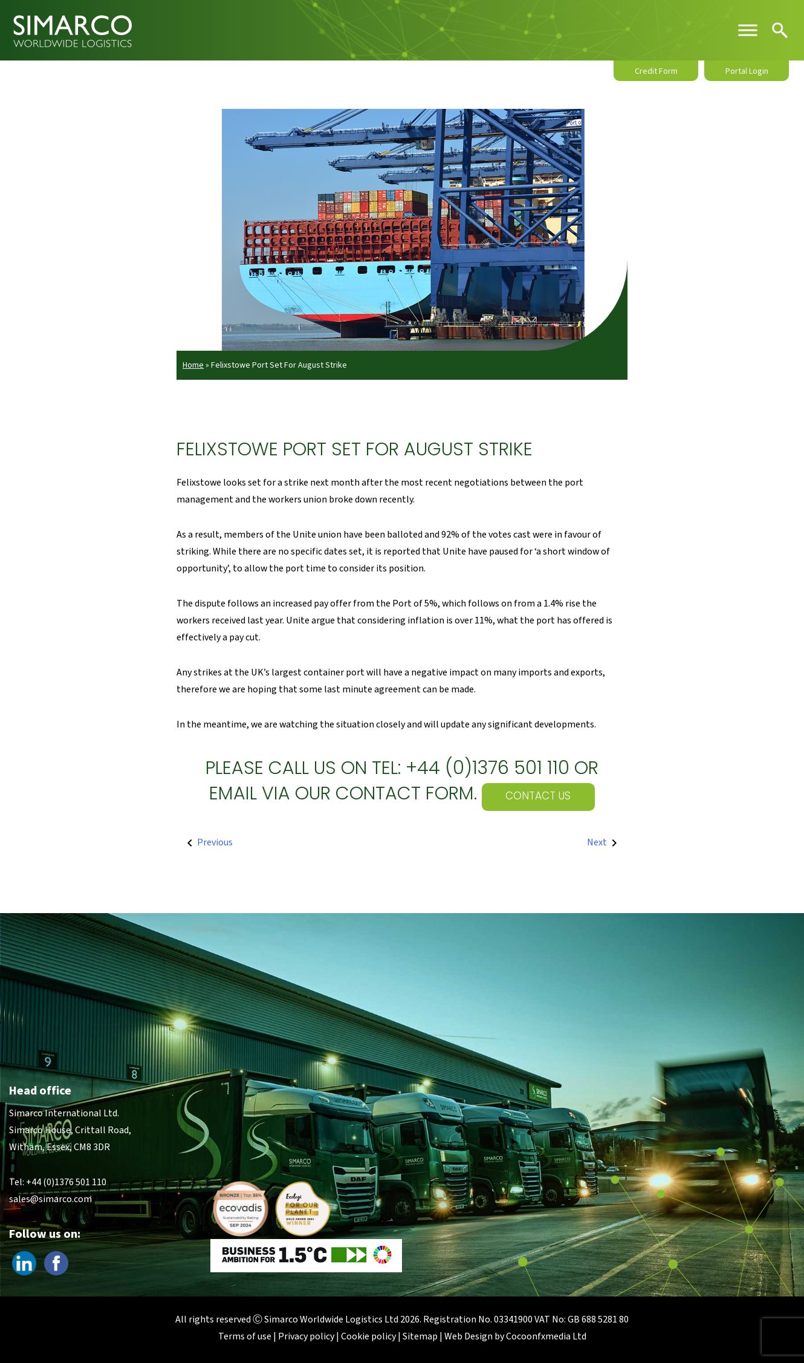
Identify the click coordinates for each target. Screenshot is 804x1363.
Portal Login (746, 71)
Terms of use (244, 1336)
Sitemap (420, 1336)
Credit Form (656, 71)
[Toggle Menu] (747, 30)
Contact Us (538, 797)
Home (193, 365)
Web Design (468, 1336)
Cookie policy (368, 1336)
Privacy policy (306, 1336)
